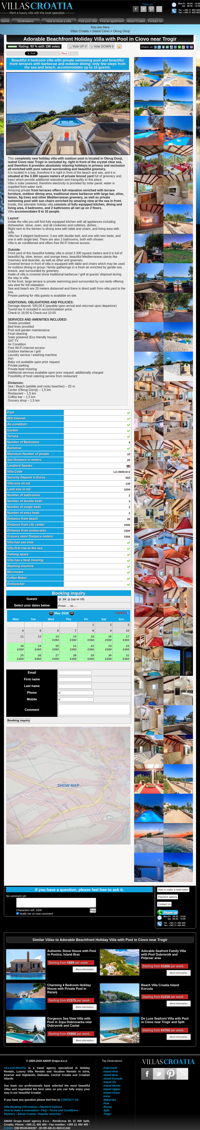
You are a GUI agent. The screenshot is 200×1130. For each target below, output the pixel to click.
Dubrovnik (110, 1067)
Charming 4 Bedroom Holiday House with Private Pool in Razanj (69, 988)
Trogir (107, 1113)
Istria (106, 1096)
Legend (122, 612)
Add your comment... (56, 903)
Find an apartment (112, 21)
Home (5, 21)
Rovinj (107, 1106)
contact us (69, 1099)
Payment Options (51, 1106)
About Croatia (136, 21)
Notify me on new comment (34, 913)
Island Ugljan (111, 1089)
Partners (9, 1113)
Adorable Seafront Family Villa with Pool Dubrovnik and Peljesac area (163, 954)
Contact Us (155, 21)
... (68, 605)
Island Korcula (112, 1078)
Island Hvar (110, 1071)
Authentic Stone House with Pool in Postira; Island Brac (71, 952)
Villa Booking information (20, 1106)
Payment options (167, 896)
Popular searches (49, 1113)
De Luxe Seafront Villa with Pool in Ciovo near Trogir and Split (165, 1020)
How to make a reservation (173, 889)
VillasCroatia (15, 1067)
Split (106, 1110)
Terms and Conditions (63, 1110)
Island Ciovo (111, 1092)
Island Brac (110, 1075)
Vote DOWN (102, 46)
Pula (106, 1103)
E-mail (8, 1128)
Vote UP (78, 46)
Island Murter (112, 1085)
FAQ (44, 1110)
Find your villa (88, 21)
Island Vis (109, 1082)
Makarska (109, 1099)
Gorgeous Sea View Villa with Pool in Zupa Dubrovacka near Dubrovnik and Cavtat (69, 1022)
